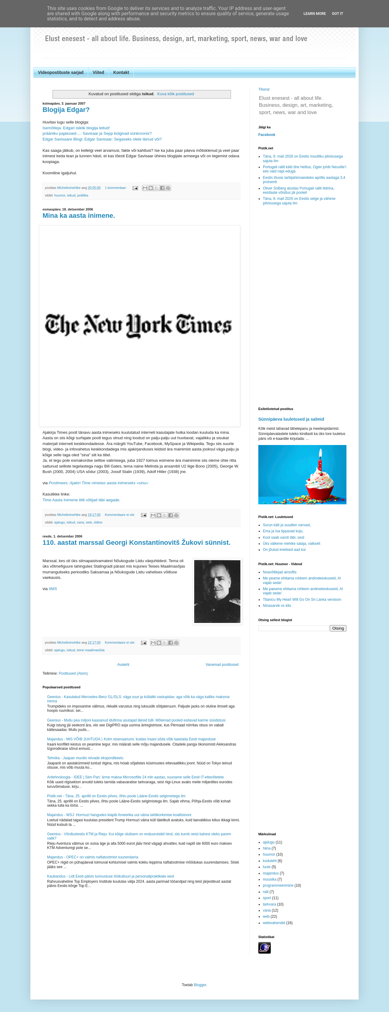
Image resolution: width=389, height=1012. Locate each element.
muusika (270, 879)
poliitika (82, 195)
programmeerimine (278, 885)
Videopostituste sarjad (61, 72)
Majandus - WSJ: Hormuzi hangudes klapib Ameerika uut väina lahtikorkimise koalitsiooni (119, 815)
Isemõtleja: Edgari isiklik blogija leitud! (76, 128)
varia (80, 522)
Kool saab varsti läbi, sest (283, 537)
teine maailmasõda (91, 650)
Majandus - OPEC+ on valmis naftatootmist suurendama (92, 857)
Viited (98, 72)
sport (267, 898)
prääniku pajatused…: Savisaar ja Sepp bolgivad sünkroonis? (97, 133)
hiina (266, 848)
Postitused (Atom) (73, 673)
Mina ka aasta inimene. (79, 215)
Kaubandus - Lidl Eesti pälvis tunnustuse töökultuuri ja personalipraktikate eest (110, 876)
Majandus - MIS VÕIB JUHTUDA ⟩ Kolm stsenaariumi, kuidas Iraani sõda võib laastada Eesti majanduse (131, 739)
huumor (59, 195)
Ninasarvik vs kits (277, 605)
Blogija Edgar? (66, 109)
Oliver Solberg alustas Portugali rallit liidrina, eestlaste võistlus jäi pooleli (298, 190)
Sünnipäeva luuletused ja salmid (291, 419)
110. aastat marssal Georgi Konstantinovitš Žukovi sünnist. (137, 542)
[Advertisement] (302, 306)
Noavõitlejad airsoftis (280, 572)
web (89, 522)
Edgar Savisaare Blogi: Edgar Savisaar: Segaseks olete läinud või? (102, 139)
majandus (271, 873)
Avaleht (123, 664)
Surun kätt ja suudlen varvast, (287, 525)
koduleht (270, 861)
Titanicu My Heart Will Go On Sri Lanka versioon (302, 599)
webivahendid (274, 923)
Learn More (315, 14)
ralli (266, 892)
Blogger (200, 985)
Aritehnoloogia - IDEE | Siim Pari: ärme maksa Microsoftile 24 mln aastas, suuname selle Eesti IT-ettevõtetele (135, 777)
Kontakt (121, 72)
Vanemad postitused (222, 664)
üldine (98, 522)
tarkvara (269, 904)
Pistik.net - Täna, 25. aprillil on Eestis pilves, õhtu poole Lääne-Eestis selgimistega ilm (116, 796)
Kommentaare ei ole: (120, 514)
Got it (337, 14)
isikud (71, 195)
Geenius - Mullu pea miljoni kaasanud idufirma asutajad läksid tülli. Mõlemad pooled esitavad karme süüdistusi (136, 720)
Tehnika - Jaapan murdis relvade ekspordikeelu (85, 758)
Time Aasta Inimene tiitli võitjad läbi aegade (81, 500)
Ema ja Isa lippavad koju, (283, 531)
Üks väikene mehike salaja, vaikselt (291, 543)
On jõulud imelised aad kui (284, 550)
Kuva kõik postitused (175, 94)
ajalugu (59, 522)
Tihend (263, 89)
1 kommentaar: (116, 188)
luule (266, 867)
